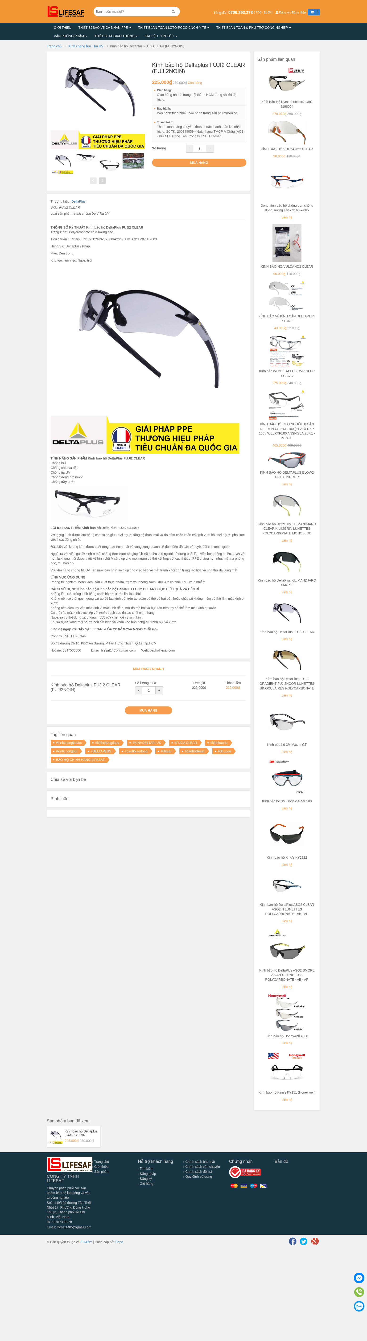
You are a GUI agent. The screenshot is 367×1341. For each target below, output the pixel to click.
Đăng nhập (147, 1174)
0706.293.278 (241, 12)
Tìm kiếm (145, 1168)
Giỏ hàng (145, 1183)
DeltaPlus (78, 201)
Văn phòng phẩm (70, 36)
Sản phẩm (100, 1171)
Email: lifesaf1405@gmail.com (69, 1227)
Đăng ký (145, 1179)
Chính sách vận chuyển (201, 1167)
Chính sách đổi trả (197, 1171)
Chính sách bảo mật (199, 1162)
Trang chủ (100, 1162)
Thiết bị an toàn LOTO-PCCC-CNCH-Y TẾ (173, 27)
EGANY (86, 1242)
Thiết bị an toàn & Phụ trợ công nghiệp (253, 27)
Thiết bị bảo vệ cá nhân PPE (104, 27)
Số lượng (159, 148)
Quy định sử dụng (197, 1176)
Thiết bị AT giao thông (116, 36)
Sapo (119, 1242)
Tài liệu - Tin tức (161, 36)
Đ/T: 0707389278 (59, 1222)
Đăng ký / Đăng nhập (291, 12)
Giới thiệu (62, 27)
